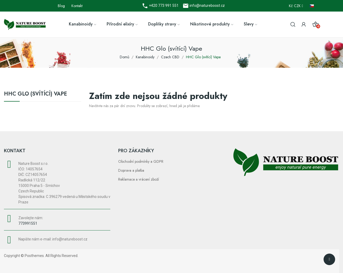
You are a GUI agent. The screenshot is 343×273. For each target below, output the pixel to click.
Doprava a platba (131, 170)
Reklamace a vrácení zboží (138, 179)
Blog (61, 5)
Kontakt (76, 5)
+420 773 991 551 (163, 5)
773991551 (27, 223)
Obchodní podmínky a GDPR (140, 161)
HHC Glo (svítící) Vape (35, 94)
